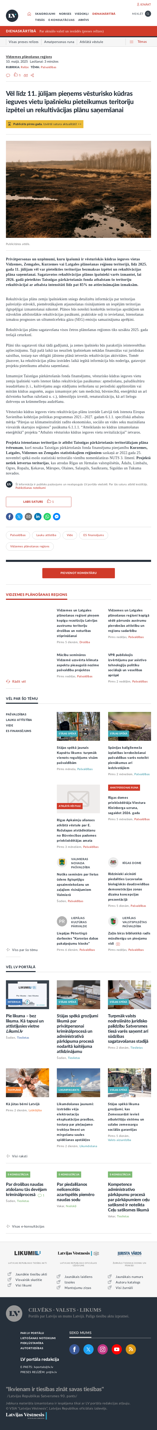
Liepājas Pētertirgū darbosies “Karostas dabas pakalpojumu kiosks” (77, 938)
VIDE (9, 725)
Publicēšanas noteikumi (31, 488)
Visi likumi (24, 1285)
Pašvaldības (48, 67)
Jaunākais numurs (129, 1277)
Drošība (85, 642)
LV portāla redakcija (39, 1359)
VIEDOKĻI (82, 14)
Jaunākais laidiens (78, 1277)
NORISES (65, 14)
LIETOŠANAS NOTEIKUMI (38, 1338)
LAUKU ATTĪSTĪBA (19, 720)
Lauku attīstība (46, 535)
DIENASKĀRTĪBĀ (104, 14)
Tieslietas (23, 1037)
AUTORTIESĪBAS (31, 1348)
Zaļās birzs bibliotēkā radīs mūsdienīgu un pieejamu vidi (129, 938)
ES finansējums (93, 535)
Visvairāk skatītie (29, 1280)
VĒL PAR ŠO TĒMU (22, 698)
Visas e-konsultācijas (28, 1226)
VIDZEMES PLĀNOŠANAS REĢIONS (36, 594)
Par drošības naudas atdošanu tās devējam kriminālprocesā (26, 1189)
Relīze (25, 67)
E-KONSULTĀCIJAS (61, 20)
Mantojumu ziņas (78, 1288)
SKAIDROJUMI (45, 14)
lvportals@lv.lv (43, 1367)
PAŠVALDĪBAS (16, 714)
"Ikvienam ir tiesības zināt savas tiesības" (55, 1389)
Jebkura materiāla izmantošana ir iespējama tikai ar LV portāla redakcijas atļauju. (68, 1403)
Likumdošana (88, 1146)
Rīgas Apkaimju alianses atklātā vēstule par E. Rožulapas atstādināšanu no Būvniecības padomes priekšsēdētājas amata (76, 830)
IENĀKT (145, 4)
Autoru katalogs (128, 1282)
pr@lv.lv (51, 1372)
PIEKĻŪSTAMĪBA (31, 1343)
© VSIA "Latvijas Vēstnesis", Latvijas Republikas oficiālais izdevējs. (56, 1408)
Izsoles (70, 1282)
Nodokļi (71, 1206)
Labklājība (35, 1110)
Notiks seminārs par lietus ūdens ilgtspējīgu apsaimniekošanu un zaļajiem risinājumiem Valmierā (77, 885)
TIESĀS (40, 20)
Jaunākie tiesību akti (31, 1274)
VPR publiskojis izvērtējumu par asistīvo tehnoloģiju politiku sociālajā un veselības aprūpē (127, 665)
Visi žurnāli (124, 1288)
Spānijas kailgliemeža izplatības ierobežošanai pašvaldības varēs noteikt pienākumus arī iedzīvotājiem (128, 758)
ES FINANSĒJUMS (18, 731)
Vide (70, 535)
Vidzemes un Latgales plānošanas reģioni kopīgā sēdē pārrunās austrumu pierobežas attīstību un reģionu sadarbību (128, 621)
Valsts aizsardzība (119, 1140)
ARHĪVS (83, 20)
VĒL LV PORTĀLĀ (21, 967)
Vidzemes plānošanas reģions (29, 57)
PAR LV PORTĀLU (32, 1333)
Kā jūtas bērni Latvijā (22, 1104)
